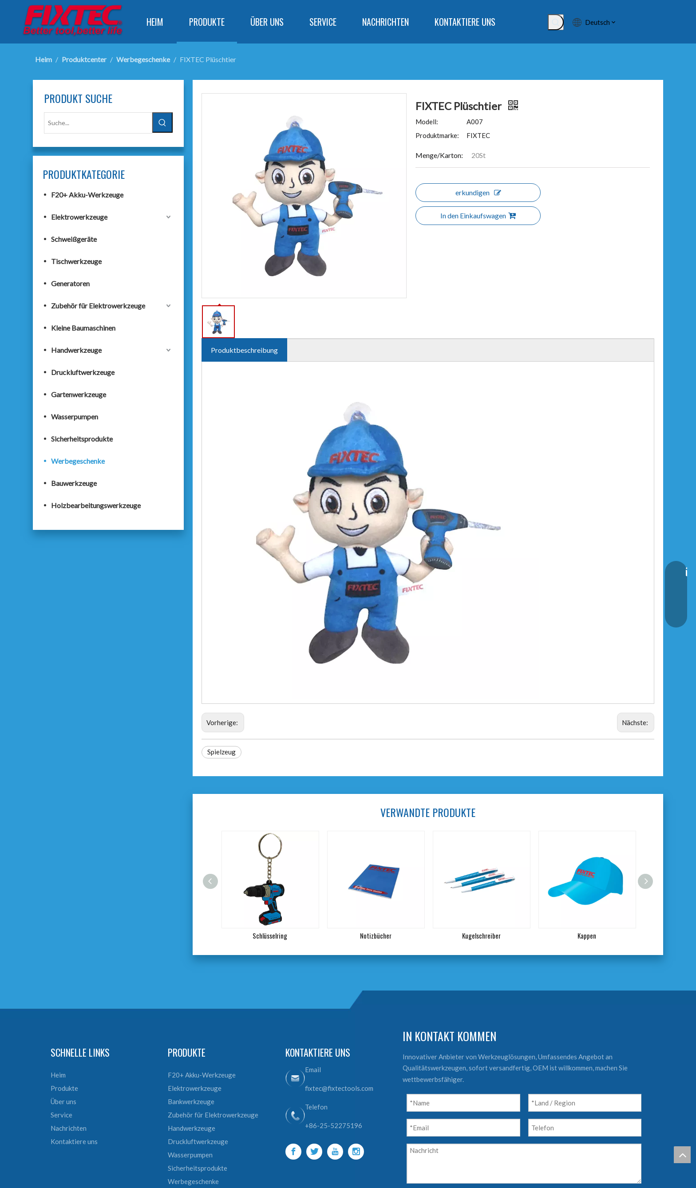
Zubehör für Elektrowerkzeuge (98, 305)
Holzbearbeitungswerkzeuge (96, 505)
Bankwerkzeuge (191, 1101)
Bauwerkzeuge (74, 483)
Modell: (426, 122)
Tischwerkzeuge (76, 261)
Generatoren (70, 283)
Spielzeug (221, 752)
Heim (58, 1075)
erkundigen (478, 192)
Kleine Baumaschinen (83, 328)
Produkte (64, 1088)
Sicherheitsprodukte (82, 438)
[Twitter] (314, 1152)
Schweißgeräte (74, 239)
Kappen (586, 935)
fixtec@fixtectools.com (339, 1088)
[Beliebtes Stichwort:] (556, 22)
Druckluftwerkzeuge (83, 372)
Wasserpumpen (74, 416)
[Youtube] (335, 1152)
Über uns (63, 1101)
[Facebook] (293, 1152)
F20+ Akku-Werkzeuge (87, 194)
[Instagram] (356, 1152)
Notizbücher (376, 935)
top (682, 1154)
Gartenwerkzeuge (78, 394)
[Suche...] (98, 123)
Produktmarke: (437, 135)
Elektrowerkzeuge (79, 217)
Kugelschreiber (481, 935)
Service (61, 1115)
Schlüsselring (270, 935)
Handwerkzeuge (76, 350)
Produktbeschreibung (244, 350)
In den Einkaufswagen (478, 215)
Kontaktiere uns (74, 1141)
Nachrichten (69, 1128)
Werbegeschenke (78, 461)
